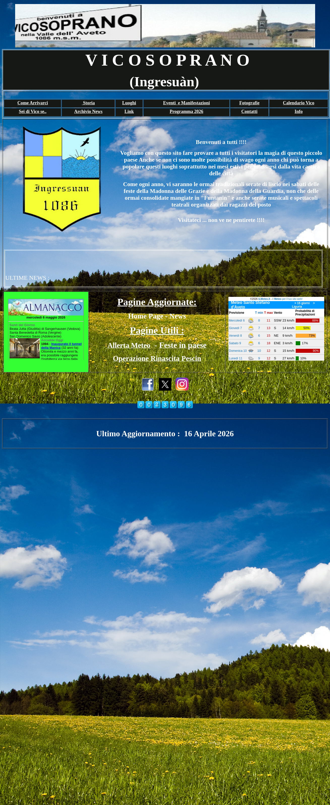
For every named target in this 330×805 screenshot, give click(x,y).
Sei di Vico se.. (33, 111)
